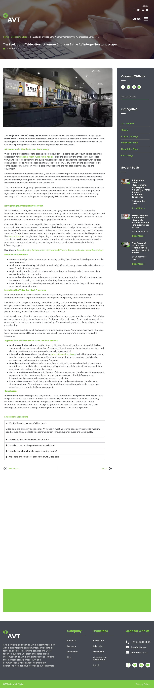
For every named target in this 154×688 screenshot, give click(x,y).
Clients (124, 130)
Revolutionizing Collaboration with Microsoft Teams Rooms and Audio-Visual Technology (60, 250)
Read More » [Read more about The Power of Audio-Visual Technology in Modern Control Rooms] (138, 263)
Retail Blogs (127, 155)
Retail (96, 665)
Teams (11, 236)
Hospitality (98, 651)
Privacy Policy (143, 684)
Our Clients (72, 651)
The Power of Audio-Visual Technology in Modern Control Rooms (140, 248)
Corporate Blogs (19, 36)
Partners (71, 646)
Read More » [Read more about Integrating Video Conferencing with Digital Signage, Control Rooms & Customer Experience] (138, 208)
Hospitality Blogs (129, 149)
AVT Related (127, 123)
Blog (69, 657)
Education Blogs (129, 142)
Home (6, 36)
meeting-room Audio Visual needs (36, 156)
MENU (136, 19)
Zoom (18, 236)
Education (98, 646)
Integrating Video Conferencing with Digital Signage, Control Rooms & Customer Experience (141, 188)
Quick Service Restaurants (100, 658)
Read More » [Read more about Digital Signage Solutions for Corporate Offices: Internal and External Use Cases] (138, 235)
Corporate (98, 640)
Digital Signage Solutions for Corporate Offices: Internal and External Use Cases (140, 221)
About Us (71, 640)
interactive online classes (63, 354)
